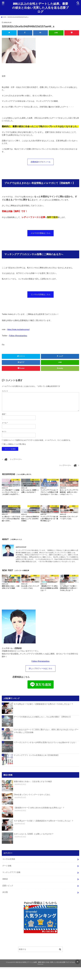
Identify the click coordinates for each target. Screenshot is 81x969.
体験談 (5, 881)
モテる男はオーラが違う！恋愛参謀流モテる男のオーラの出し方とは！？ (43, 706)
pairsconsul (21, 548)
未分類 (5, 894)
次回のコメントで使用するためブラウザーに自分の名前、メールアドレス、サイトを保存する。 (38, 441)
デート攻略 (6, 867)
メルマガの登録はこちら (40, 234)
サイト (4, 433)
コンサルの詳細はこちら (40, 296)
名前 (4, 415)
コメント (5, 392)
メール (5, 424)
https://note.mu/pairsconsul (18, 331)
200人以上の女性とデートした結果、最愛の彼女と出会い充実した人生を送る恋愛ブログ (40, 7)
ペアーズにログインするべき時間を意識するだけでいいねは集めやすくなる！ (45, 744)
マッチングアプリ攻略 (11, 874)
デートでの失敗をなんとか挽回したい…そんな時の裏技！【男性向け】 (42, 719)
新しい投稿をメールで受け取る (15, 445)
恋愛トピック (7, 887)
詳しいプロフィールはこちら (40, 670)
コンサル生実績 (8, 861)
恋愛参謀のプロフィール (40, 162)
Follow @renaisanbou (18, 337)
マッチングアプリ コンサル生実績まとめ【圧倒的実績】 (36, 757)
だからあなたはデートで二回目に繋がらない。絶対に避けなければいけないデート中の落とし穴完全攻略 (46, 732)
